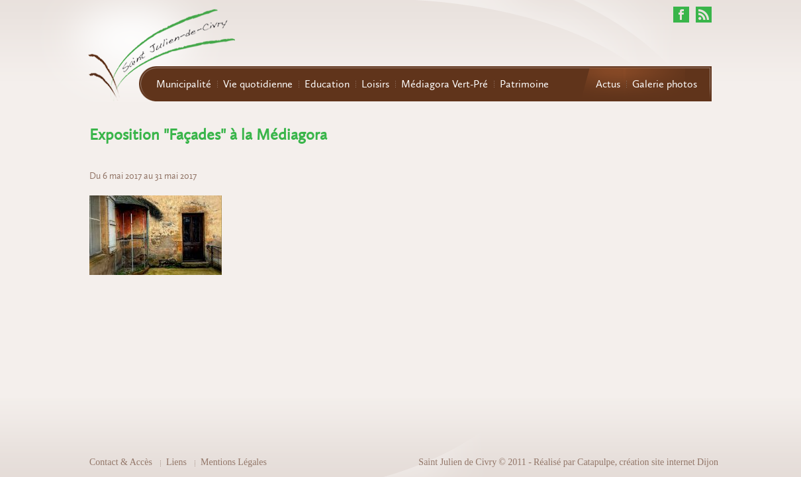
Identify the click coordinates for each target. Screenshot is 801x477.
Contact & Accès (120, 462)
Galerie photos (664, 84)
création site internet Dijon (668, 462)
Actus (608, 84)
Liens (176, 462)
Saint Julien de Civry (457, 462)
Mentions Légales (234, 462)
